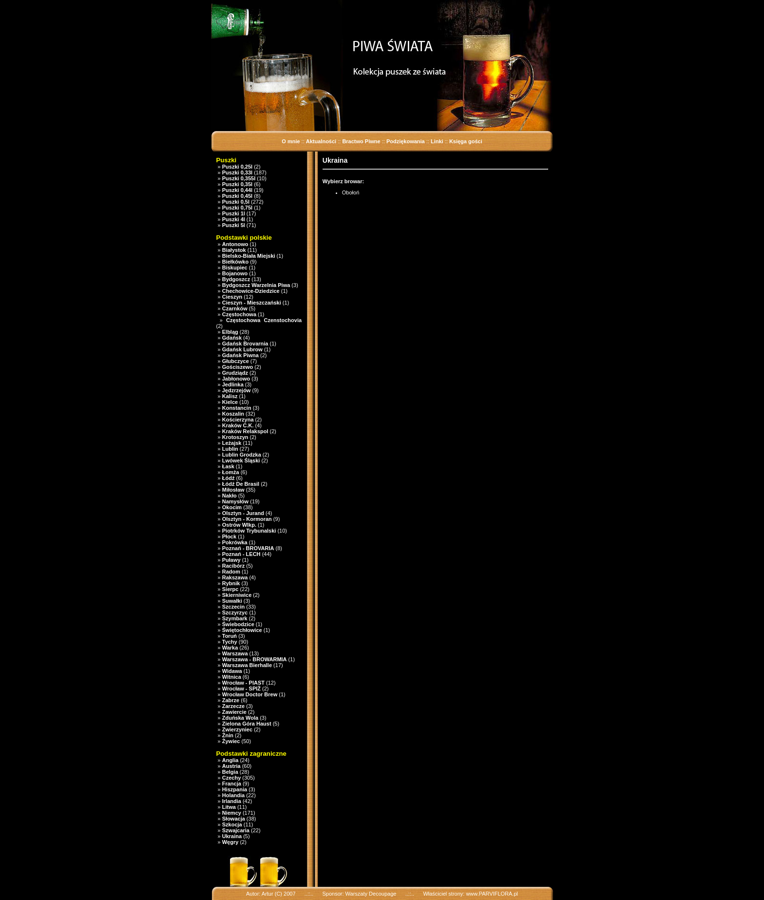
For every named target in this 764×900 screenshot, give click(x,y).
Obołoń (350, 192)
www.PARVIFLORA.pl (492, 894)
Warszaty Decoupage (371, 894)
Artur (267, 894)
